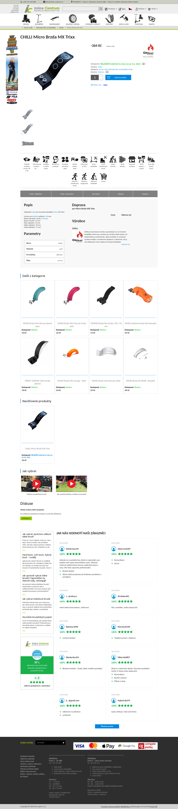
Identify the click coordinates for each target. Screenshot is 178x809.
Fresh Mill (153, 807)
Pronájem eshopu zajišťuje (110, 807)
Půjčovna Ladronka (27, 759)
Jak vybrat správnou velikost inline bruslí (36, 535)
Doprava (101, 72)
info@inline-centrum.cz (54, 2)
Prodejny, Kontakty (27, 756)
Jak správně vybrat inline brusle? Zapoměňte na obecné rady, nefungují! (34, 578)
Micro (55, 212)
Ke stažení (24, 776)
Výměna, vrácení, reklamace (30, 764)
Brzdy (61, 28)
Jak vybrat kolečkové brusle (36, 599)
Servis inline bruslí (27, 761)
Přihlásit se (26, 518)
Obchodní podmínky (28, 766)
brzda (33, 212)
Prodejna (111, 9)
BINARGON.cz (126, 807)
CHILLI (100, 67)
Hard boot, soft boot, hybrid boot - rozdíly (36, 556)
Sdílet (105, 85)
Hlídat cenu (97, 85)
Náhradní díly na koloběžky (46, 28)
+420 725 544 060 (29, 2)
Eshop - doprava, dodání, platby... (32, 774)
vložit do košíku (116, 77)
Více (24, 550)
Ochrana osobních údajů (29, 769)
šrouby (45, 218)
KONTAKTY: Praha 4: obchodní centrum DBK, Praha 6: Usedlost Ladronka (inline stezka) (105, 2)
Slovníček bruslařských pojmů (37, 617)
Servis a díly (28, 28)
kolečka (35, 216)
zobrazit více (125, 244)
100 (46, 216)
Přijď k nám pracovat (28, 771)
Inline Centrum (42, 9)
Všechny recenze (107, 726)
